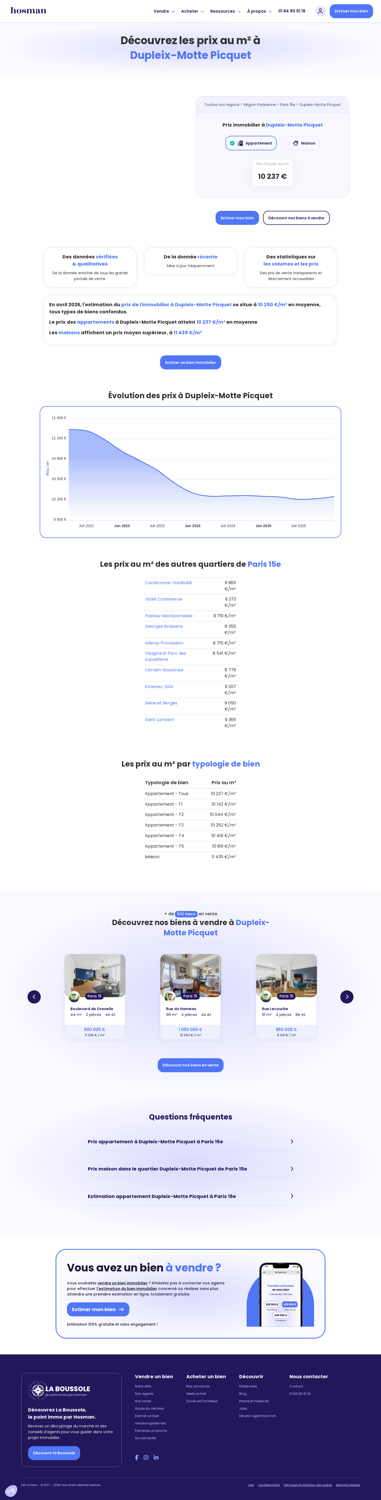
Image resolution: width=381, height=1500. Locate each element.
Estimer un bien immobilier (190, 362)
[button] (11, 1491)
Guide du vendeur (149, 1408)
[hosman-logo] (28, 11)
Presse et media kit (254, 1401)
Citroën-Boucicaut (164, 670)
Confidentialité (269, 1485)
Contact (296, 1386)
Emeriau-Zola (159, 687)
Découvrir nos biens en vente (191, 1065)
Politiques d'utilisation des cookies (308, 1485)
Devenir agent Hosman (257, 1415)
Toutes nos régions (221, 104)
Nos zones (143, 1401)
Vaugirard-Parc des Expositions (165, 656)
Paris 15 (95, 996)
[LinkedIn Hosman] (156, 1457)
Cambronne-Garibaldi (168, 583)
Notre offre (143, 1386)
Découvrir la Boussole (54, 1453)
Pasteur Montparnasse (169, 616)
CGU (251, 1485)
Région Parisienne (260, 104)
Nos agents (144, 1393)
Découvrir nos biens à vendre (296, 218)
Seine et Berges (161, 703)
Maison (300, 143)
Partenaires (248, 1386)
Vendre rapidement (150, 1423)
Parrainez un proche (151, 1430)
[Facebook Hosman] (136, 1457)
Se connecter (145, 1438)
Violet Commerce (163, 599)
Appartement (251, 143)
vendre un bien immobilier (123, 1282)
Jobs (243, 1408)
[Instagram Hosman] (146, 1457)
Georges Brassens (164, 626)
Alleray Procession (164, 643)
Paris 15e (287, 104)
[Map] (108, 160)
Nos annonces (198, 1386)
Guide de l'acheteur (202, 1401)
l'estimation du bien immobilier (127, 1288)
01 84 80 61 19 (291, 11)
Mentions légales (348, 1485)
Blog (243, 1393)
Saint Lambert (159, 720)
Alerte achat (196, 1393)
